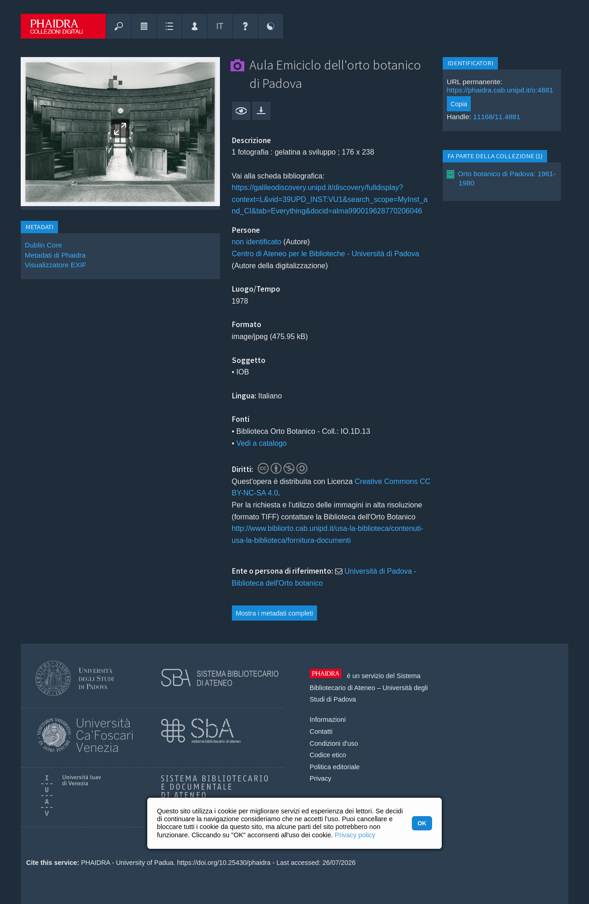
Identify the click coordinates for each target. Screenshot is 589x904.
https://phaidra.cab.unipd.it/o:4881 (500, 90)
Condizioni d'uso (334, 743)
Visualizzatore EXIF (56, 265)
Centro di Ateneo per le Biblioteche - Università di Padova (325, 254)
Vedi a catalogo (262, 443)
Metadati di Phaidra (55, 255)
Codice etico (328, 755)
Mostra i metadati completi (274, 613)
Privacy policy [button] (355, 835)
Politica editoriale (335, 767)
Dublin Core (43, 245)
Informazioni (328, 719)
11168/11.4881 (496, 117)
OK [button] (421, 823)
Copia (458, 104)
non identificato (257, 242)
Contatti (321, 731)
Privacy (320, 778)
